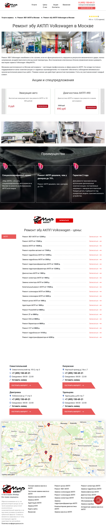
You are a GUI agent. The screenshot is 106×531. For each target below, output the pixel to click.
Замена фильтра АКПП (90, 492)
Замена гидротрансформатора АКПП (36, 269)
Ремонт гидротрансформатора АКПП (36, 264)
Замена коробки (87, 504)
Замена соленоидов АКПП (32, 296)
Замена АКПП (27, 246)
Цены (45, 5)
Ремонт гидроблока (30, 333)
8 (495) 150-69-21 (86, 2)
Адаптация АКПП (29, 305)
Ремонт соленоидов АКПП (32, 292)
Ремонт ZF (26, 314)
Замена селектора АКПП (32, 282)
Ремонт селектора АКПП (32, 278)
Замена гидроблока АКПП (32, 260)
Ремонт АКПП (27, 241)
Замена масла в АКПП (63, 512)
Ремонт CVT (27, 328)
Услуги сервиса (8, 18)
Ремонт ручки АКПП (30, 301)
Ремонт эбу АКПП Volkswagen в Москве (58, 18)
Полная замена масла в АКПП (37, 487)
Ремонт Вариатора (29, 324)
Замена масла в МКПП (37, 497)
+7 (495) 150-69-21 (21, 373)
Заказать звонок (85, 8)
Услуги (34, 5)
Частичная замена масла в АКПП (38, 492)
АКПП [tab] (5, 237)
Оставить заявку (19, 380)
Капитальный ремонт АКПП (33, 287)
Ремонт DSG (27, 319)
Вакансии (66, 5)
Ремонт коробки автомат (32, 250)
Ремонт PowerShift (29, 310)
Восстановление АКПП (90, 498)
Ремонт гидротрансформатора (34, 337)
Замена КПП (33, 506)
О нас (45, 7)
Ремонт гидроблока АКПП (32, 255)
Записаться (42, 106)
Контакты (56, 7)
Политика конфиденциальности (12, 523)
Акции (55, 5)
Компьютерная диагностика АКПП (66, 507)
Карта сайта (32, 509)
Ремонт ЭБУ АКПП (29, 237)
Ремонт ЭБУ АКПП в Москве (28, 18)
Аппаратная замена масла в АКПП (92, 508)
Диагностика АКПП (29, 273)
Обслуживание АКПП (89, 501)
